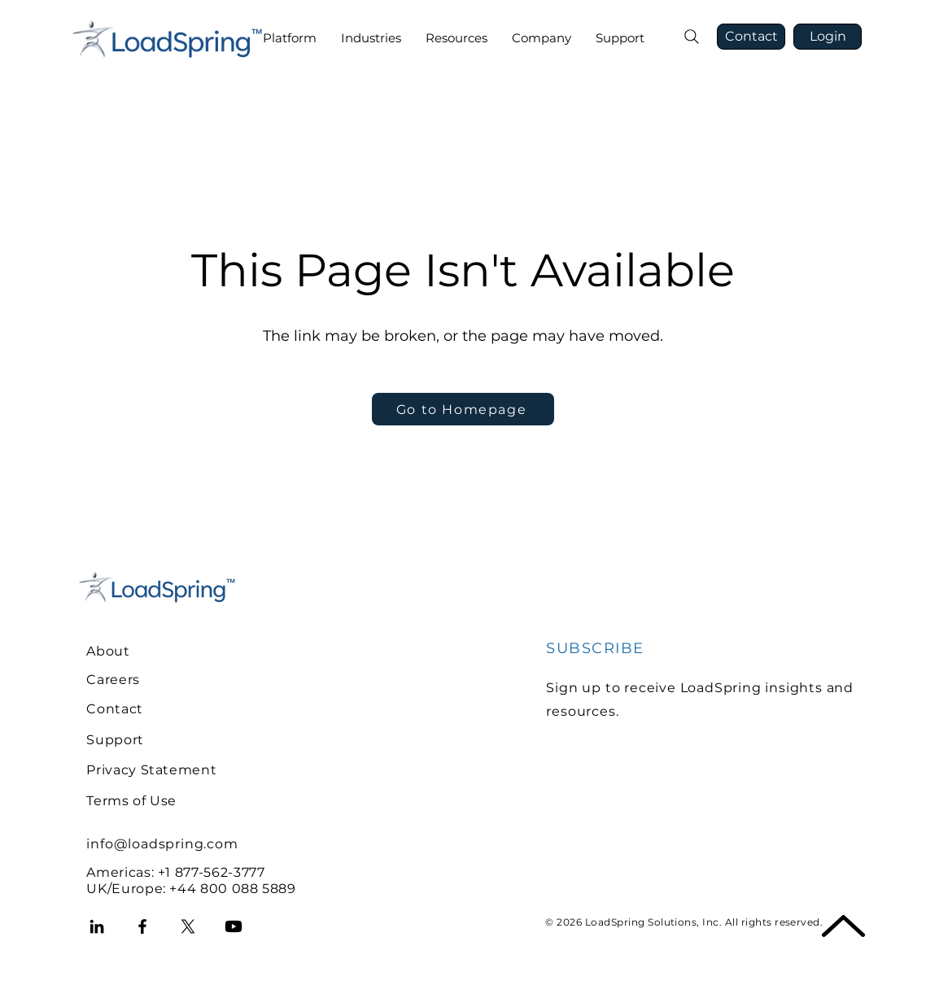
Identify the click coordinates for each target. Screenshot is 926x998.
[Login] (827, 37)
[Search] (692, 37)
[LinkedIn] (97, 926)
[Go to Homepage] (463, 409)
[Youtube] (233, 926)
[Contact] (751, 37)
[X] (188, 926)
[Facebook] (142, 926)
